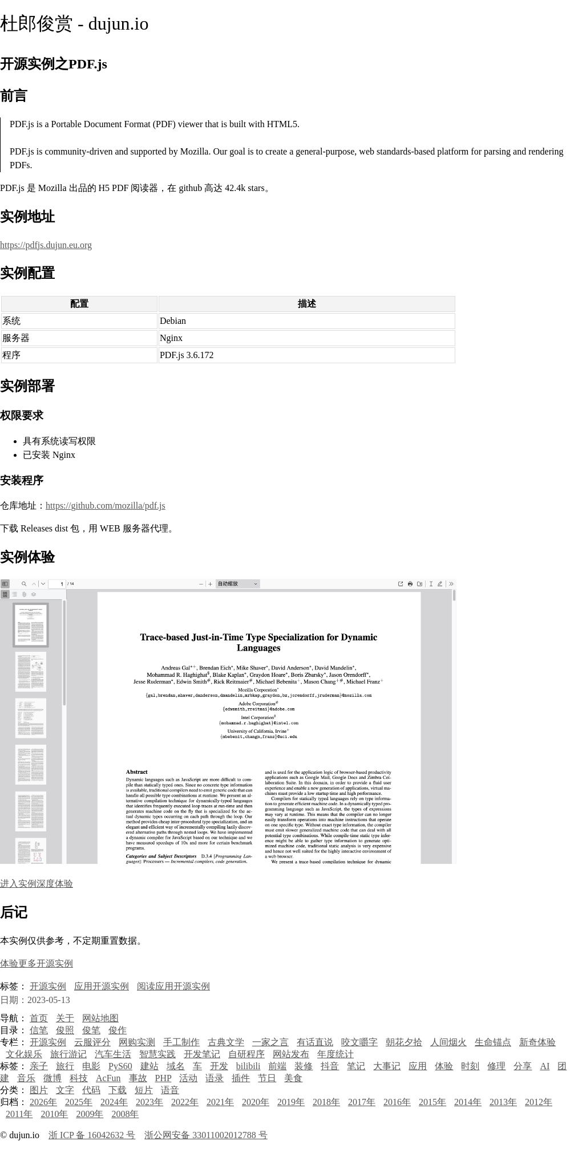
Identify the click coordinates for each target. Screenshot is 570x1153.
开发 (219, 1066)
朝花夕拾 (404, 1042)
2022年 (185, 1102)
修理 (496, 1066)
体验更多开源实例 (36, 963)
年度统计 (335, 1054)
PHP (163, 1078)
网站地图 (100, 1018)
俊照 (65, 1030)
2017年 (361, 1102)
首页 (39, 1018)
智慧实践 (157, 1054)
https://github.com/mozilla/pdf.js (105, 505)
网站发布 (291, 1054)
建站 (149, 1066)
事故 (138, 1078)
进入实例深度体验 (36, 883)
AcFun (108, 1078)
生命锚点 (493, 1042)
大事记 (387, 1066)
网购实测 (137, 1042)
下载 (117, 1090)
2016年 (397, 1102)
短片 (144, 1090)
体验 (444, 1066)
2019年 (291, 1102)
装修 (303, 1066)
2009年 (89, 1114)
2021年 (220, 1102)
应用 (418, 1066)
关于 (65, 1018)
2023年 (149, 1102)
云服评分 (92, 1042)
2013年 (503, 1102)
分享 (523, 1066)
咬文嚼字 (359, 1042)
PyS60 (120, 1066)
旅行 (65, 1066)
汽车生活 (113, 1054)
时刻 (470, 1066)
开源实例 (48, 986)
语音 (170, 1090)
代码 (91, 1090)
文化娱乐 (24, 1054)
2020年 (255, 1102)
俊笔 (91, 1030)
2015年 (432, 1102)
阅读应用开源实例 (173, 986)
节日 (267, 1078)
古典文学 (226, 1042)
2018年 (326, 1102)
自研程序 (246, 1054)
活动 (188, 1078)
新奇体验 (537, 1042)
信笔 (39, 1030)
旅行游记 (68, 1054)
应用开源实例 (101, 986)
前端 (277, 1066)
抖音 (330, 1066)
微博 (52, 1078)
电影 (91, 1066)
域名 (176, 1066)
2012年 (538, 1102)
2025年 (78, 1102)
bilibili (248, 1066)
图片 (39, 1090)
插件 (241, 1078)
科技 (79, 1078)
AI (544, 1066)
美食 (293, 1078)
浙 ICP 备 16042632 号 (91, 1135)
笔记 (356, 1066)
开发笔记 (202, 1054)
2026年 (43, 1102)
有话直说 (315, 1042)
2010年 (54, 1114)
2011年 (19, 1114)
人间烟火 (448, 1042)
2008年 (125, 1114)
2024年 (114, 1102)
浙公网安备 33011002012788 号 (205, 1135)
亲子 (39, 1066)
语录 (214, 1078)
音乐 (26, 1078)
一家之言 (270, 1042)
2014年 (468, 1102)
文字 (65, 1090)
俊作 (117, 1030)
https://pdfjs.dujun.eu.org (46, 245)
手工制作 (181, 1042)
